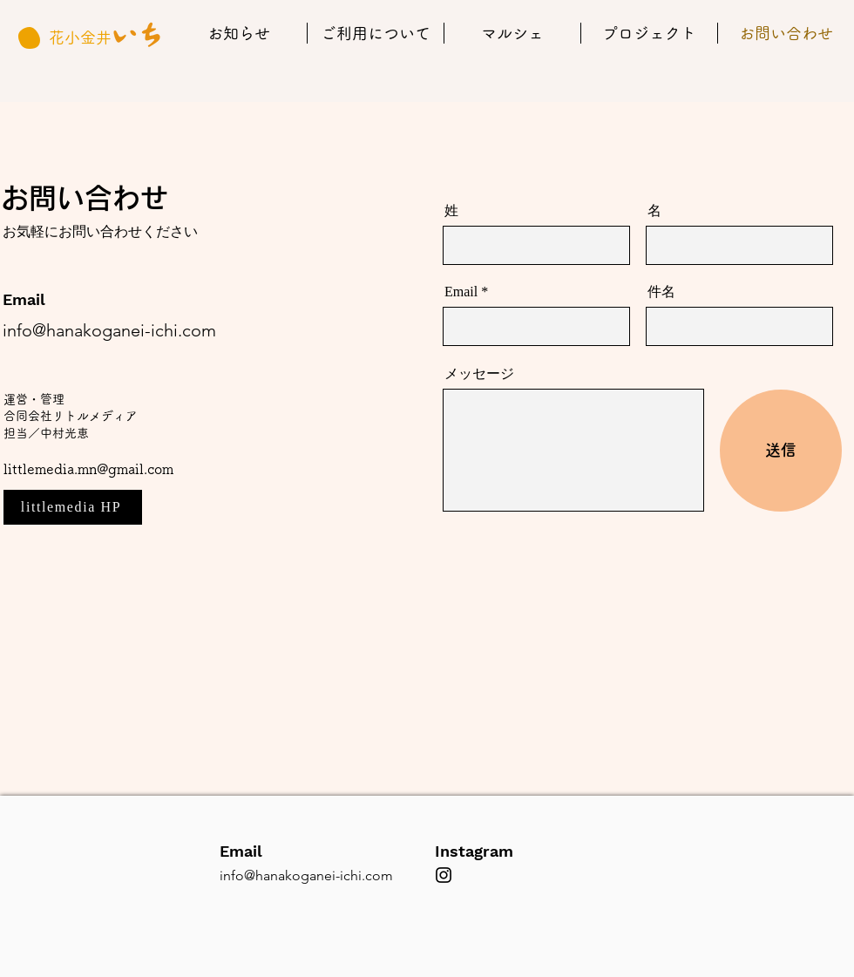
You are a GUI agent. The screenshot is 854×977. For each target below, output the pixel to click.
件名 (661, 292)
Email (461, 292)
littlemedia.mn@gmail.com (88, 469)
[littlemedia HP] (72, 507)
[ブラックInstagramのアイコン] (443, 875)
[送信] (781, 451)
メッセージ (479, 374)
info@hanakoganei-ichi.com (109, 330)
